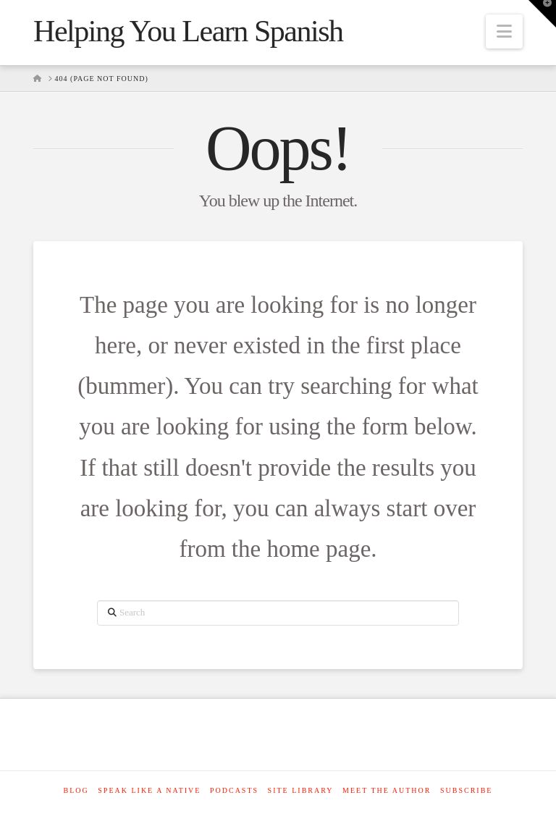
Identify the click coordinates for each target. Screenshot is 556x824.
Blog (76, 790)
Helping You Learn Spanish (188, 31)
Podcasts (234, 790)
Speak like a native (149, 790)
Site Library (301, 790)
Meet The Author (386, 790)
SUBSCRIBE (466, 790)
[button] (504, 31)
